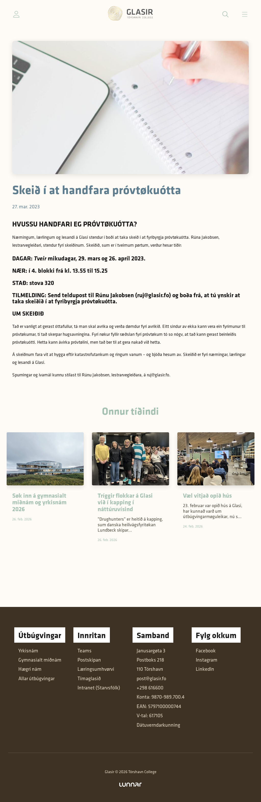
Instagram (206, 659)
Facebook (206, 650)
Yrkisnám (28, 650)
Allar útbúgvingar (36, 678)
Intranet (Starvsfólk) (98, 687)
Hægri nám (30, 669)
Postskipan (89, 659)
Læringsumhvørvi (95, 669)
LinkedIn (205, 669)
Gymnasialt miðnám (39, 659)
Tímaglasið (89, 678)
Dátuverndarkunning (158, 724)
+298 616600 (150, 687)
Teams (84, 650)
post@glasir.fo (151, 678)
